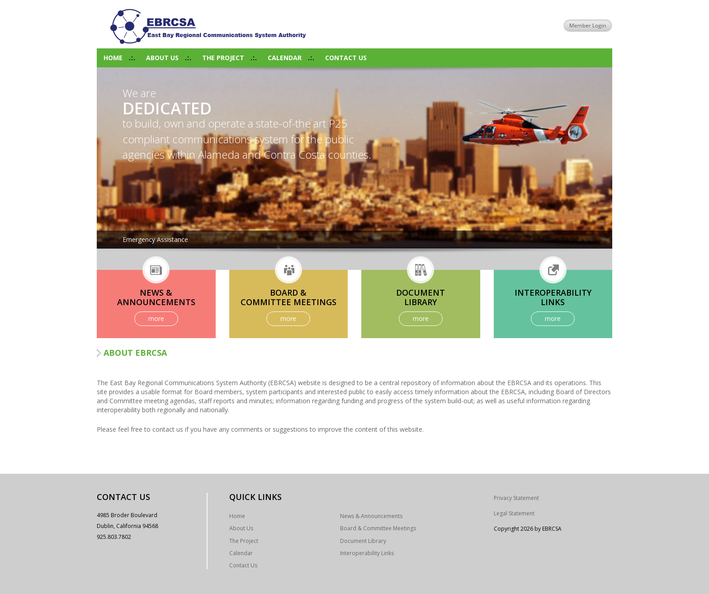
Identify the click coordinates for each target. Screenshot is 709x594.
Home (113, 57)
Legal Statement (514, 513)
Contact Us (346, 57)
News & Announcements (371, 516)
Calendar (285, 57)
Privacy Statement (516, 498)
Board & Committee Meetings (378, 528)
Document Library (363, 541)
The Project (223, 57)
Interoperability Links (367, 553)
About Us (162, 57)
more (156, 318)
